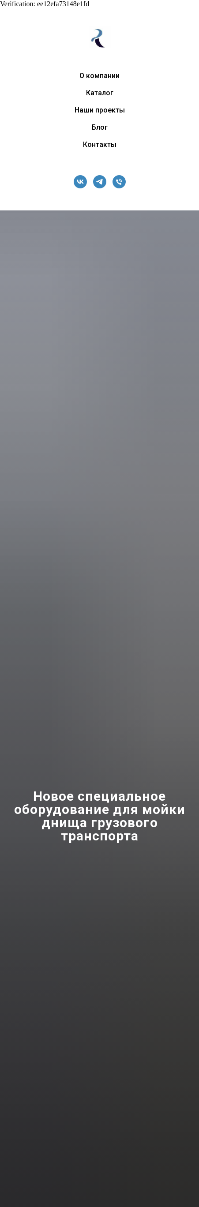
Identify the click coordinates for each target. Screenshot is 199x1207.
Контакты (99, 144)
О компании (99, 75)
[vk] (80, 181)
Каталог (99, 93)
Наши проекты (100, 110)
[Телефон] (119, 181)
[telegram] (99, 181)
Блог (100, 127)
